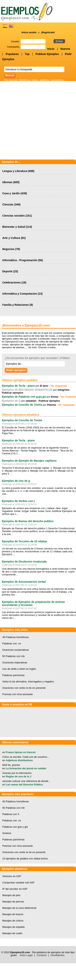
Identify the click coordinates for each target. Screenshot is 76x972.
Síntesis (6, 833)
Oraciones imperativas (14, 662)
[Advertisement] (38, 121)
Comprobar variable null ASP (18, 882)
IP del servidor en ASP (14, 888)
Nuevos (65, 48)
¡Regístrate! (48, 32)
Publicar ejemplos (12, 392)
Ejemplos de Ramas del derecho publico (27, 521)
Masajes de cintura (12, 920)
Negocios (8, 249)
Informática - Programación (19, 260)
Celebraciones (11, 282)
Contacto (42, 955)
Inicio (50, 48)
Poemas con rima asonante (17, 694)
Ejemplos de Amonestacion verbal (24, 581)
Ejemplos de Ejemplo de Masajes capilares (29, 460)
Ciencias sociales (13, 215)
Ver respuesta (58, 385)
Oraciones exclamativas (15, 649)
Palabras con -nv (11, 643)
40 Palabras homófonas (15, 637)
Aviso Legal (26, 955)
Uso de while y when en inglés (19, 668)
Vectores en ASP (11, 876)
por (41, 385)
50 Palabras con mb (13, 656)
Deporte (7, 271)
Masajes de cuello (12, 933)
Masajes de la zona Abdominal (19, 907)
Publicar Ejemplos (47, 54)
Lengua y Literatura (14, 171)
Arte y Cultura (11, 237)
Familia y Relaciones (15, 304)
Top (27, 54)
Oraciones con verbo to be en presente (24, 687)
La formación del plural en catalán (26, 768)
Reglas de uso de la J (18, 776)
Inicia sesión (29, 32)
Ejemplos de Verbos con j (18, 501)
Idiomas (7, 182)
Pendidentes (57, 955)
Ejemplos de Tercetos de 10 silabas (24, 541)
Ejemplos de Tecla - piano (18, 385)
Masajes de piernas (13, 901)
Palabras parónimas (13, 675)
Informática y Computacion (19, 293)
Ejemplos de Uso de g (16, 480)
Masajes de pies (11, 895)
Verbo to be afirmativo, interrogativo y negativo (28, 681)
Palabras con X (10, 814)
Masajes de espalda (13, 926)
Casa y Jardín (11, 193)
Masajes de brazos (12, 914)
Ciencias (7, 204)
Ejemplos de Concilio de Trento (22, 404)
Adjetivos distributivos (19, 760)
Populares (12, 54)
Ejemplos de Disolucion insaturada (24, 561)
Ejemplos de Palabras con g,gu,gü (24, 396)
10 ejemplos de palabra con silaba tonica (25, 858)
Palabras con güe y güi (15, 826)
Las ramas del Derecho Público (24, 784)
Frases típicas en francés (21, 752)
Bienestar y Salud (13, 226)
